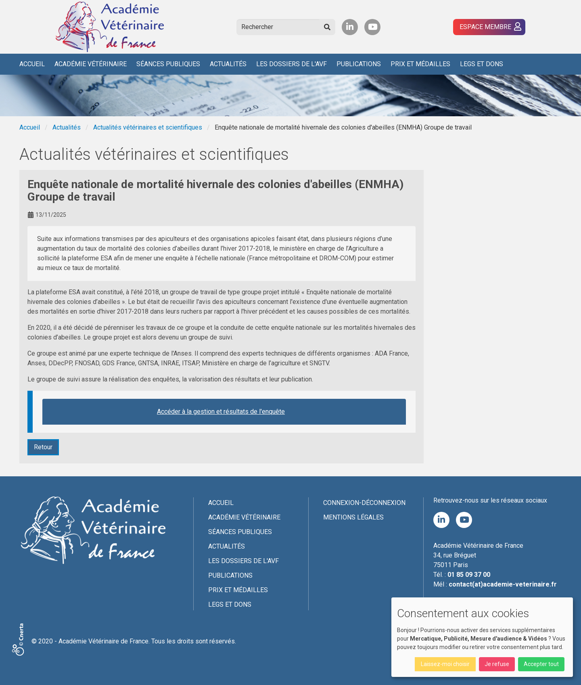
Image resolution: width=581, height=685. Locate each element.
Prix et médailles (420, 64)
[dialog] (482, 637)
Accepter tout (541, 664)
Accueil (32, 64)
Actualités (228, 64)
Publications (358, 64)
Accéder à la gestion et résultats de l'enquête (221, 411)
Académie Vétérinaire (90, 64)
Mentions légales (353, 517)
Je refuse (497, 664)
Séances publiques (168, 64)
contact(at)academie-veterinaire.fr (503, 584)
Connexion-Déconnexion (364, 503)
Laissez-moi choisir (445, 664)
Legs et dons (481, 64)
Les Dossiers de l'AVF (291, 64)
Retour (43, 447)
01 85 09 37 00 (468, 574)
